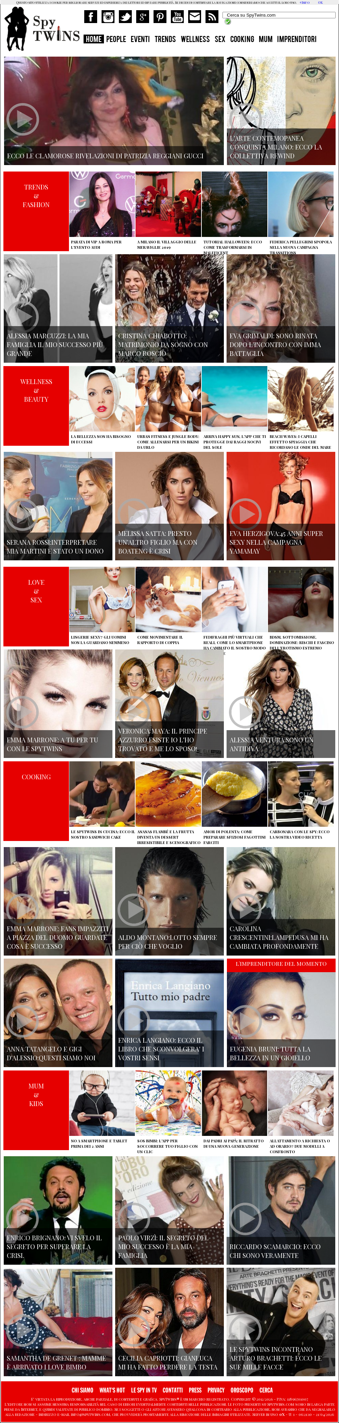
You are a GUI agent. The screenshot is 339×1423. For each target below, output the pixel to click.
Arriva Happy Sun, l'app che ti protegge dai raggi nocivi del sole (234, 442)
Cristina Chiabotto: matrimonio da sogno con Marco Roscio (163, 344)
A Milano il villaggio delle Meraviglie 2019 (166, 244)
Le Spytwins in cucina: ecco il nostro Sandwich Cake (103, 834)
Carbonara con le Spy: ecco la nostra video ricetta (299, 834)
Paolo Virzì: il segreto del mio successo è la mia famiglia (163, 1246)
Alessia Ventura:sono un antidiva (272, 744)
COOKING (242, 40)
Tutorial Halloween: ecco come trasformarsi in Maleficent (232, 247)
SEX (220, 40)
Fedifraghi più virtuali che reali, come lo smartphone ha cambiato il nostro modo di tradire (234, 645)
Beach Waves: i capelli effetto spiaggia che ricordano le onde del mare (300, 442)
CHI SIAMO (82, 1390)
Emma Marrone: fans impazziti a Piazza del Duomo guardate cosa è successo (57, 937)
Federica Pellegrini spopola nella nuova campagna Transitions (301, 247)
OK (320, 2)
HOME (94, 40)
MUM (265, 40)
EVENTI (140, 40)
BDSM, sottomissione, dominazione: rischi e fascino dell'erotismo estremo (302, 642)
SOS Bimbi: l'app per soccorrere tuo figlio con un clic (167, 1146)
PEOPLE (116, 40)
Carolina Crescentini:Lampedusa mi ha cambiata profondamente (279, 937)
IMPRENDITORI (297, 40)
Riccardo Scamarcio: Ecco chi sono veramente (275, 1251)
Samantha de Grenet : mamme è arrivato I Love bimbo (56, 1362)
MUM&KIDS (36, 1094)
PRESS (195, 1390)
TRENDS (165, 40)
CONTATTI (173, 1390)
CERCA (266, 1390)
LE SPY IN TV (144, 1390)
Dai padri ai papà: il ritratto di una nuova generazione (233, 1143)
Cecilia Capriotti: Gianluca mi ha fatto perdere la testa (167, 1362)
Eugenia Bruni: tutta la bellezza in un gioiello (270, 1053)
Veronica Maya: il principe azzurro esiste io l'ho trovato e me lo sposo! (162, 739)
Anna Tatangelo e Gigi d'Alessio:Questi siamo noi (51, 1053)
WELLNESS (195, 40)
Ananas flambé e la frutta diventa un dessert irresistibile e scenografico (168, 837)
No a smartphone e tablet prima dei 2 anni (99, 1143)
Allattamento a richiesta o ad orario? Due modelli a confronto (300, 1146)
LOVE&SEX (36, 591)
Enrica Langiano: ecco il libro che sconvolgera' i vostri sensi (161, 1049)
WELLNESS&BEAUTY (36, 390)
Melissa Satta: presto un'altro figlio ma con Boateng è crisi (157, 542)
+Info (304, 2)
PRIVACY (216, 1390)
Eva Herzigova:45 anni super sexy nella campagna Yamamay (276, 542)
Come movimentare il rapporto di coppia (160, 640)
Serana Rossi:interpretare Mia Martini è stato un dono (55, 546)
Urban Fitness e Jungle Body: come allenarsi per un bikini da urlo (168, 442)
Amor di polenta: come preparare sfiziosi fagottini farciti (234, 837)
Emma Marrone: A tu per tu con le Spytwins (52, 744)
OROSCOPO (242, 1390)
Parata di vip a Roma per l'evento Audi (96, 244)
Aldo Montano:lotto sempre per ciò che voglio (167, 941)
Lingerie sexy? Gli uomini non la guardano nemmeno (100, 640)
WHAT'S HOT (112, 1390)
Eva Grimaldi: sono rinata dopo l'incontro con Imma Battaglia (275, 344)
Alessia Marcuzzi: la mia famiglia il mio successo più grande (55, 344)
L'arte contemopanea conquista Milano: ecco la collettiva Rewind (276, 147)
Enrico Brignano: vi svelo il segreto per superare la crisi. (54, 1246)
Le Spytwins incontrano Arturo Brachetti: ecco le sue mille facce (276, 1358)
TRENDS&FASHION (36, 195)
